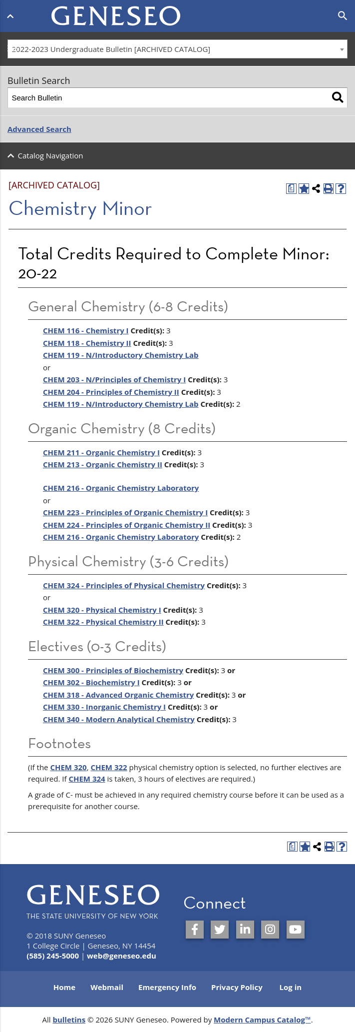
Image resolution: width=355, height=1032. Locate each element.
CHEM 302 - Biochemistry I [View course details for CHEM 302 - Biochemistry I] (91, 682)
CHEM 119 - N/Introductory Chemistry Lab (121, 355)
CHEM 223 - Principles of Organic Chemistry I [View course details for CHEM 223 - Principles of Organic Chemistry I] (125, 512)
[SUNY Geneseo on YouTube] (296, 930)
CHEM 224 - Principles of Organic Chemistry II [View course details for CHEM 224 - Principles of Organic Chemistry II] (126, 525)
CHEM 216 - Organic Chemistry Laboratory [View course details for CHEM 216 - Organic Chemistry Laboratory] (121, 537)
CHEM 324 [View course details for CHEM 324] (86, 779)
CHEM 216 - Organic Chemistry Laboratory (121, 488)
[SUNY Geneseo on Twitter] (220, 930)
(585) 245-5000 (52, 956)
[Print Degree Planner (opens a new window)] (291, 188)
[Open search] (343, 16)
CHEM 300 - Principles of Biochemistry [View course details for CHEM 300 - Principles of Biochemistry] (113, 670)
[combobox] (177, 48)
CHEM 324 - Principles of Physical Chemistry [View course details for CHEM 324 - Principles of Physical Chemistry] (124, 585)
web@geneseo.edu (121, 956)
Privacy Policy (237, 987)
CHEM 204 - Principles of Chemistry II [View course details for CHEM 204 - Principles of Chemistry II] (111, 392)
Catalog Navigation (50, 155)
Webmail (106, 987)
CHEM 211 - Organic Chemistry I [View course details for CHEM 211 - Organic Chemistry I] (101, 452)
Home (64, 987)
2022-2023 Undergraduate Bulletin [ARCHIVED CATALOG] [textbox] (111, 49)
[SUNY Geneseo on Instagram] (270, 930)
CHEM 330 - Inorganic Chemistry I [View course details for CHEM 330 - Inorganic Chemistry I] (104, 707)
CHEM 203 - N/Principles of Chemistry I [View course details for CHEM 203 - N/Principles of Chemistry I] (114, 379)
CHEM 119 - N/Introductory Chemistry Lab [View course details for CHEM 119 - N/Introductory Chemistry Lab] (121, 404)
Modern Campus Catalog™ (262, 1020)
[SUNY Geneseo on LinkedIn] (245, 930)
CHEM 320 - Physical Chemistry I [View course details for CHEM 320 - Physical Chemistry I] (102, 610)
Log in (291, 987)
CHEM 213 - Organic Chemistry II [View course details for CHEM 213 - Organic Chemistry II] (102, 464)
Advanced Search (39, 129)
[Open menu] (12, 14)
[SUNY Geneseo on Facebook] (195, 930)
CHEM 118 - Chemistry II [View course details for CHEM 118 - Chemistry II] (87, 343)
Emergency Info (167, 987)
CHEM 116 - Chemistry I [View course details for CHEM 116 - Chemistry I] (86, 330)
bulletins (68, 1020)
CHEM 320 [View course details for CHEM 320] (68, 767)
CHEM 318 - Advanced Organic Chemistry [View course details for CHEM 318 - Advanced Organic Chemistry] (118, 695)
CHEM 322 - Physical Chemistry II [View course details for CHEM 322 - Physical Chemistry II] (103, 622)
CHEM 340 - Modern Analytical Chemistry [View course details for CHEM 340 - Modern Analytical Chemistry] (119, 719)
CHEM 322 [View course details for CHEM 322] (108, 767)
